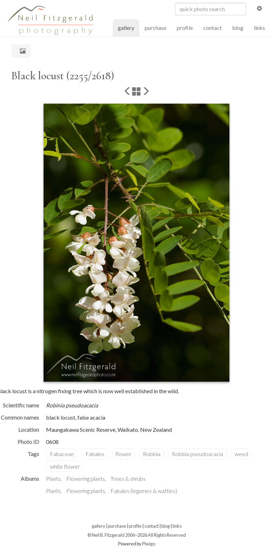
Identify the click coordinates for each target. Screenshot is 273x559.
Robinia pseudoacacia (197, 454)
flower (123, 454)
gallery (128, 27)
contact (212, 27)
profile (185, 27)
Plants (53, 478)
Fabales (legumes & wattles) (144, 490)
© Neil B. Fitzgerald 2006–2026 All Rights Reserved (137, 535)
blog (237, 27)
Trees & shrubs (128, 478)
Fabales (94, 454)
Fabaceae (62, 454)
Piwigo (148, 543)
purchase (155, 27)
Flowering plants (85, 478)
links (259, 27)
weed (241, 454)
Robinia (151, 454)
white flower (65, 466)
